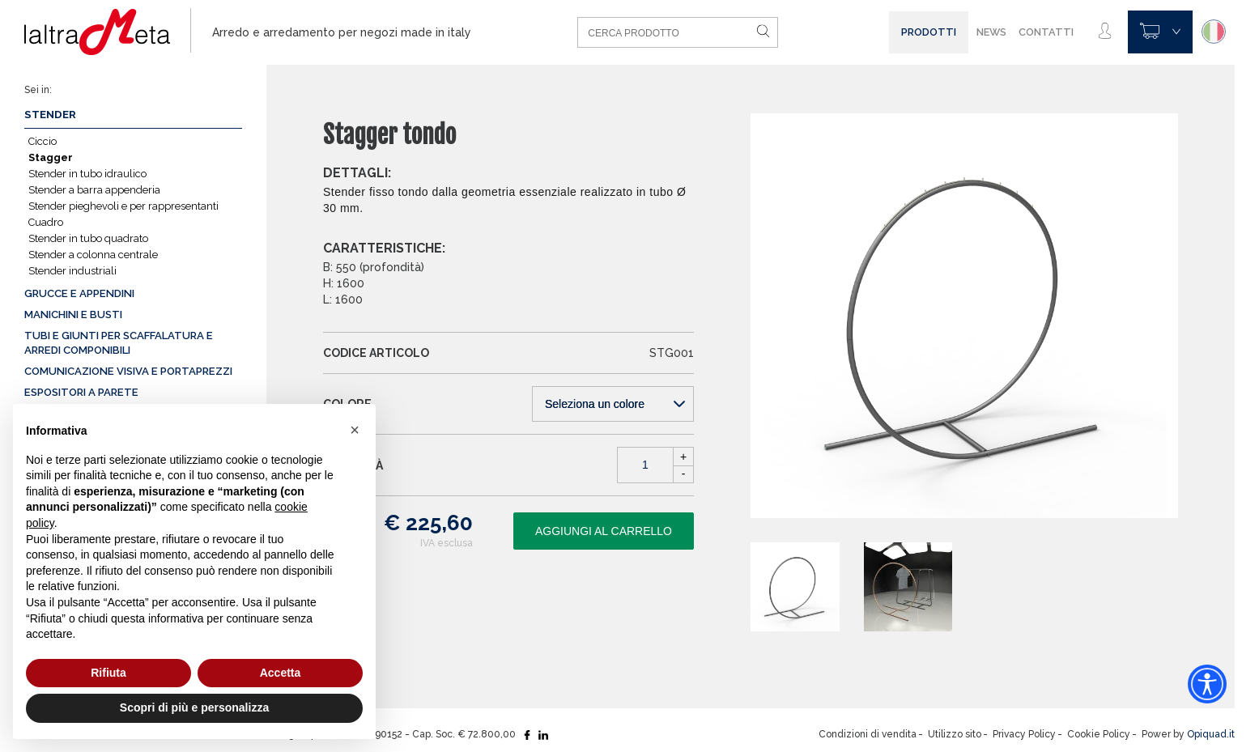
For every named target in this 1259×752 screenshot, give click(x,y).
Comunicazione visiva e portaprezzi (128, 371)
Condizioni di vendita (868, 734)
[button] (355, 430)
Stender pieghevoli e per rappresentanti (123, 206)
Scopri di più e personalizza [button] (194, 707)
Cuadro (45, 222)
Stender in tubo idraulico (87, 174)
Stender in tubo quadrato (88, 238)
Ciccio (42, 141)
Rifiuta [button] (108, 672)
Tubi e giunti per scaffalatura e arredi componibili (118, 342)
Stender (50, 114)
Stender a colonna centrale (93, 255)
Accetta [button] (280, 672)
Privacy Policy (1024, 734)
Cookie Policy (1098, 734)
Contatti (1046, 32)
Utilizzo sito (954, 734)
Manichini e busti (73, 314)
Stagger (50, 157)
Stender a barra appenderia (94, 190)
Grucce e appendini (79, 293)
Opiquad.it (1211, 734)
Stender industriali (72, 271)
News (991, 32)
